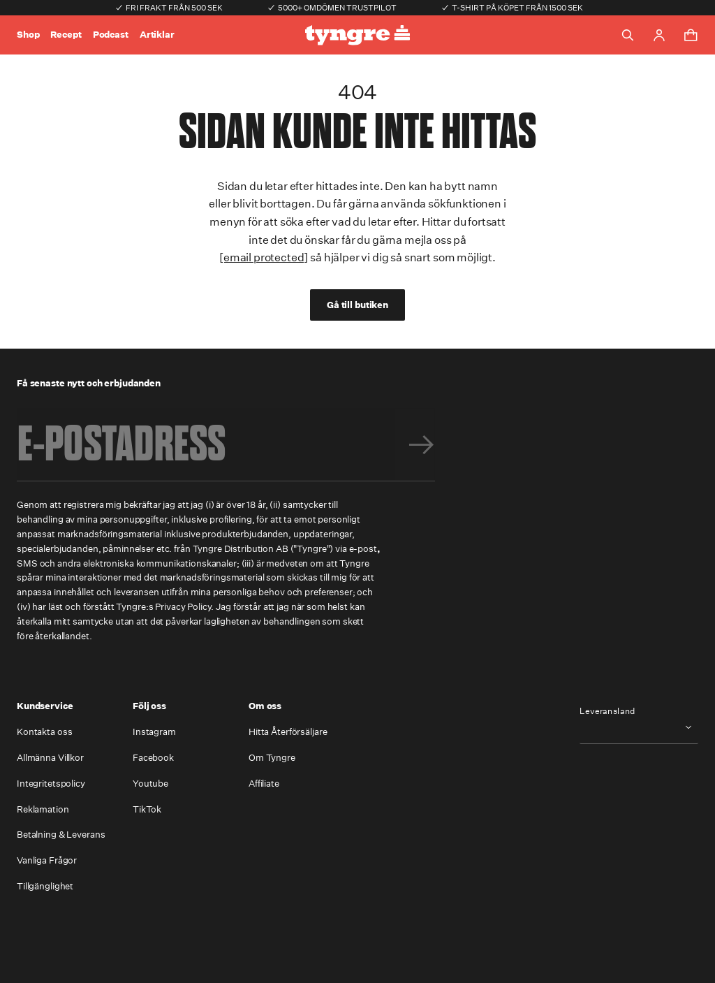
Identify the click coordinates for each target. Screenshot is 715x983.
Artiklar (157, 35)
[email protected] (263, 257)
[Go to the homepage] (357, 35)
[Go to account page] (659, 35)
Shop (28, 35)
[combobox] (639, 727)
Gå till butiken (357, 305)
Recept (65, 35)
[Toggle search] (628, 35)
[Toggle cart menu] (690, 35)
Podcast (110, 35)
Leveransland (607, 711)
